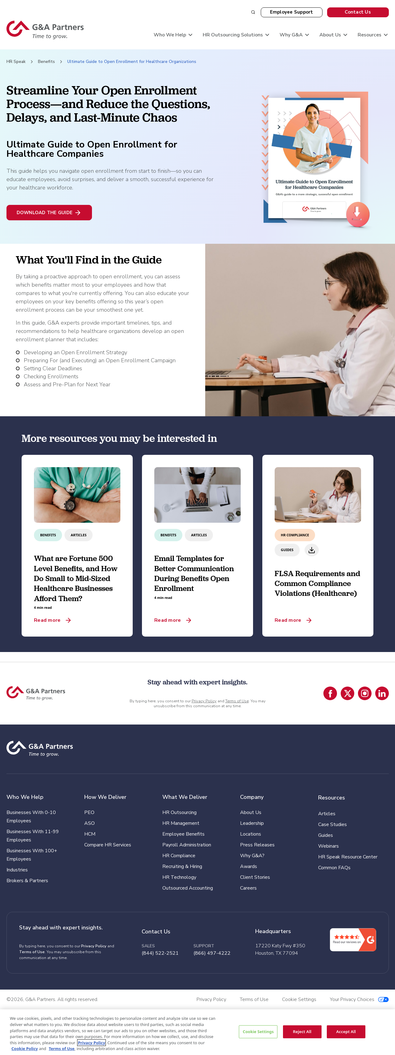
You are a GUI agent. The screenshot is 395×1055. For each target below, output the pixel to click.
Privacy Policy (204, 701)
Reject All (302, 1031)
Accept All (346, 1031)
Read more (47, 620)
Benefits (46, 61)
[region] (197, 1032)
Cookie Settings (258, 1031)
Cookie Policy (24, 1048)
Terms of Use (237, 701)
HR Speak (16, 61)
